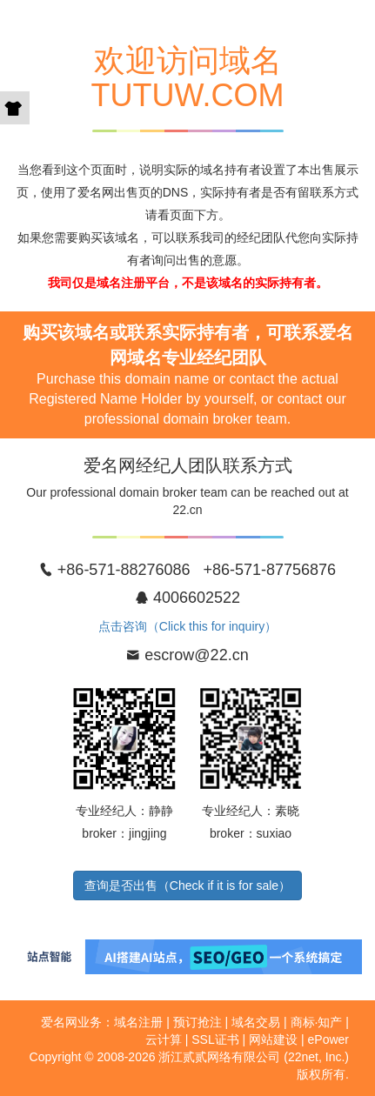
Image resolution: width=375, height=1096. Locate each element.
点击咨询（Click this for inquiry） (187, 626)
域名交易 (255, 1022)
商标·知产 (317, 1022)
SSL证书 (214, 1039)
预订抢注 (197, 1022)
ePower (328, 1039)
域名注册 (138, 1022)
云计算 (163, 1039)
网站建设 (273, 1039)
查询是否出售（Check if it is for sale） (187, 885)
